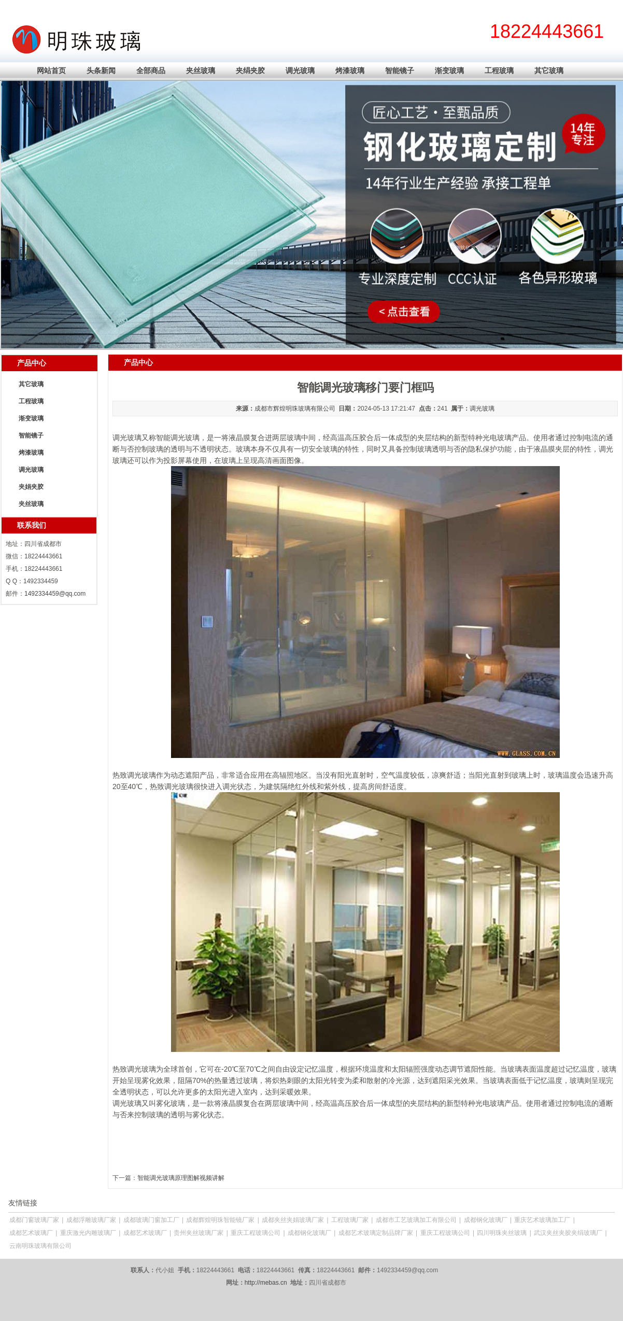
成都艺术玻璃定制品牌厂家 (375, 1232)
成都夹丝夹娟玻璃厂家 (293, 1220)
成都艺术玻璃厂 (31, 1232)
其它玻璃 (548, 70)
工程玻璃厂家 (350, 1220)
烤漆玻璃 (349, 70)
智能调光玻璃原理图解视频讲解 (180, 1178)
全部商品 (150, 70)
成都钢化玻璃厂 (485, 1220)
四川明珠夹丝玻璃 (502, 1232)
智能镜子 (399, 70)
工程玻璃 (499, 70)
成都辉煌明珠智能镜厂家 (220, 1220)
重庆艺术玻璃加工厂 (542, 1220)
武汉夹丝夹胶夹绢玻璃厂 (568, 1232)
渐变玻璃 (449, 70)
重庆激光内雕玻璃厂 (88, 1232)
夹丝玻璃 (200, 70)
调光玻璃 (300, 70)
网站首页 (51, 70)
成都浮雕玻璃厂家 (91, 1220)
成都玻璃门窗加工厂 (151, 1220)
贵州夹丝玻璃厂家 (198, 1232)
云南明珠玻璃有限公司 (40, 1245)
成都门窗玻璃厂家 (34, 1220)
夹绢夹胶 (250, 70)
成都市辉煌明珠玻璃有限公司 (294, 408)
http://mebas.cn (266, 1282)
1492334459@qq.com (55, 593)
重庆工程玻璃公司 (255, 1232)
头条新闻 (101, 70)
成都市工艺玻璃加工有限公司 (416, 1220)
